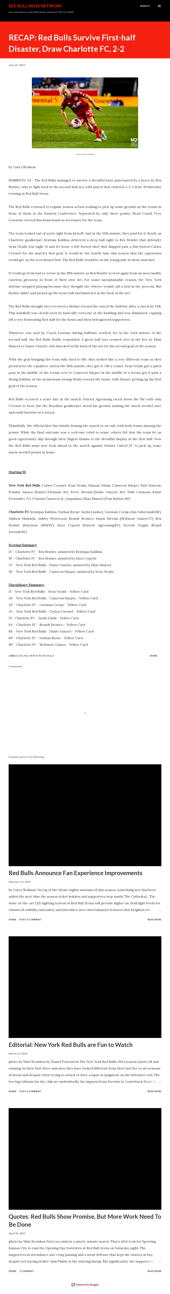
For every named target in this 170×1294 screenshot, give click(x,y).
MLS (26, 655)
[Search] (144, 6)
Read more (154, 919)
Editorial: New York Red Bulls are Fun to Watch (71, 1044)
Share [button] (153, 655)
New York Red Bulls (42, 655)
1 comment (26, 1271)
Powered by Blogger (85, 1284)
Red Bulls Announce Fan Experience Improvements (75, 872)
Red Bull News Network (35, 5)
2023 (20, 655)
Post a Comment (30, 919)
